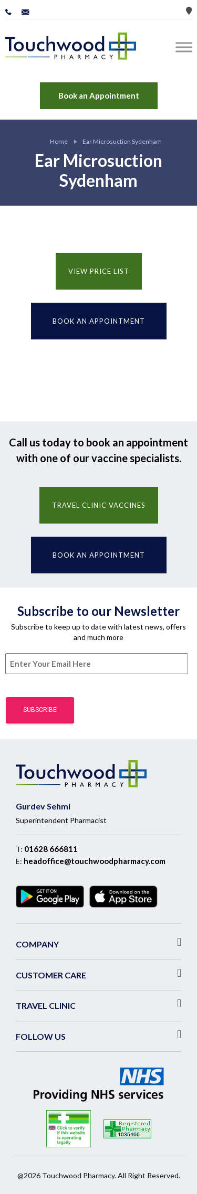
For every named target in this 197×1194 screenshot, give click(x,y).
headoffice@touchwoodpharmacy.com (94, 861)
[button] (98, 942)
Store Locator (189, 11)
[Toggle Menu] (186, 47)
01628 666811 (51, 849)
